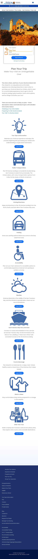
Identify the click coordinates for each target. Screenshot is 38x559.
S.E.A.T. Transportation (7, 532)
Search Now (19, 57)
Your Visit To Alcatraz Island (10, 113)
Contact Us (4, 513)
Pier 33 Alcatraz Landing (8, 535)
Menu (1, 2)
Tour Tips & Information (7, 497)
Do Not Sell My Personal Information (10, 523)
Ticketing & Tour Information (10, 109)
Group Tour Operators (10, 479)
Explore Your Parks (6, 488)
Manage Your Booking (19, 61)
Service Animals (6, 544)
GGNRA (3, 490)
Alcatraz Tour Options (10, 469)
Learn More (19, 146)
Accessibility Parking (7, 530)
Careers (4, 502)
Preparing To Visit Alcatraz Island (12, 111)
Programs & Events (9, 474)
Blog (3, 511)
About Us (4, 516)
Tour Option (12, 47)
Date (10, 52)
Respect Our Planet (6, 518)
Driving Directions (6, 483)
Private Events (5, 507)
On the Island (5, 537)
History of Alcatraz (6, 485)
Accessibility (5, 527)
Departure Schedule (10, 472)
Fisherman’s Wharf (6, 493)
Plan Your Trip (8, 476)
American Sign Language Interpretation (11, 542)
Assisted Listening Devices (8, 539)
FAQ (3, 499)
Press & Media (5, 504)
